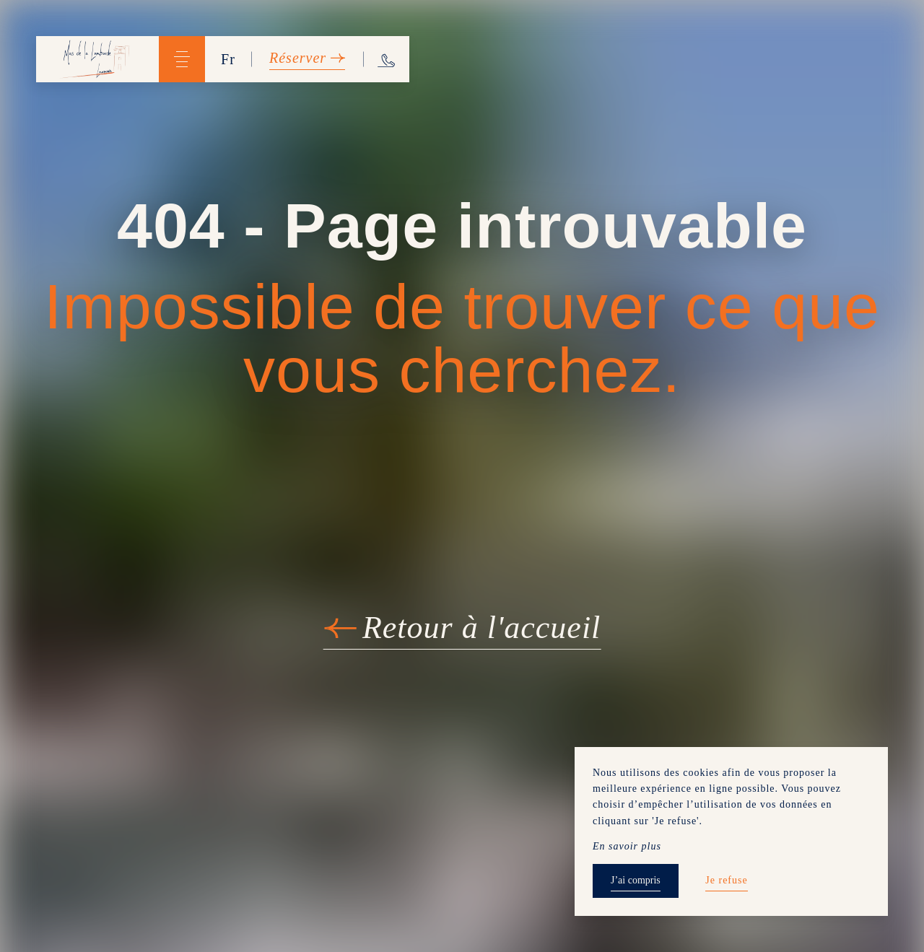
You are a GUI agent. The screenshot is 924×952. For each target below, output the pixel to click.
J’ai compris (636, 880)
